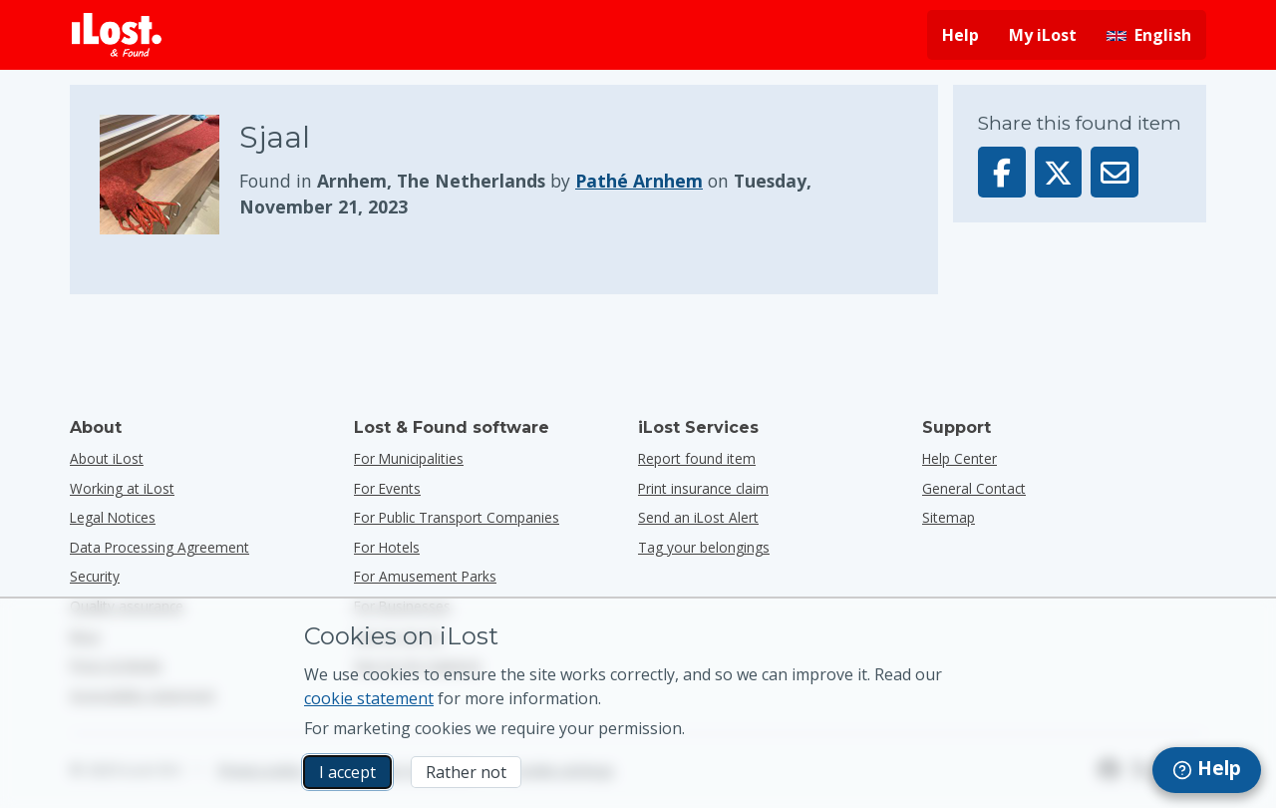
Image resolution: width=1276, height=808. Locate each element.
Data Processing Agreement (159, 547)
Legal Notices (113, 517)
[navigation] (1206, 770)
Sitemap (948, 517)
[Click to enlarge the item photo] (169, 174)
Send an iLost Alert (698, 517)
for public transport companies (456, 517)
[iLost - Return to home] (116, 35)
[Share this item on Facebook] (1002, 172)
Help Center (959, 458)
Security (95, 576)
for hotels (387, 547)
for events (387, 488)
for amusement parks (425, 576)
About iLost (107, 458)
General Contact (974, 488)
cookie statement (369, 698)
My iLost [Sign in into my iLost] (1043, 35)
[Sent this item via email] (1114, 172)
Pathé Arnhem (639, 181)
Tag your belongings (704, 547)
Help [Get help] (960, 35)
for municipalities (409, 458)
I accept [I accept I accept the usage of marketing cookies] (347, 772)
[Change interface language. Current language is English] (1149, 35)
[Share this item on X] (1059, 172)
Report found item (697, 458)
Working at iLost (122, 488)
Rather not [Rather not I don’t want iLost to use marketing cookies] (466, 772)
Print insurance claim (703, 488)
